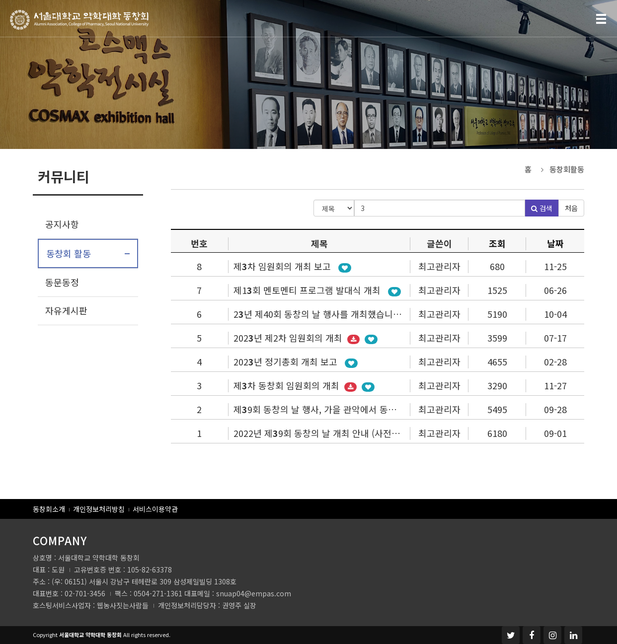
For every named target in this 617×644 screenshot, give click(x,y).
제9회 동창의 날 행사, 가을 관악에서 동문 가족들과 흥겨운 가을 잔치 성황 (377, 409)
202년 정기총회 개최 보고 (286, 361)
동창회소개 (49, 509)
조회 (497, 243)
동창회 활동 (68, 253)
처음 (571, 208)
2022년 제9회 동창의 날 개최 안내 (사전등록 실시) (333, 433)
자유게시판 (66, 310)
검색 (541, 208)
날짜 (555, 243)
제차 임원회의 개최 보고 (283, 266)
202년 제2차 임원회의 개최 (289, 337)
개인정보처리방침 (99, 509)
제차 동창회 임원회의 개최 (287, 385)
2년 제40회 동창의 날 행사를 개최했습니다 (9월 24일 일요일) (353, 313)
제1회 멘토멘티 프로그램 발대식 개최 (308, 290)
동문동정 (62, 282)
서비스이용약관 (155, 509)
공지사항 (62, 223)
